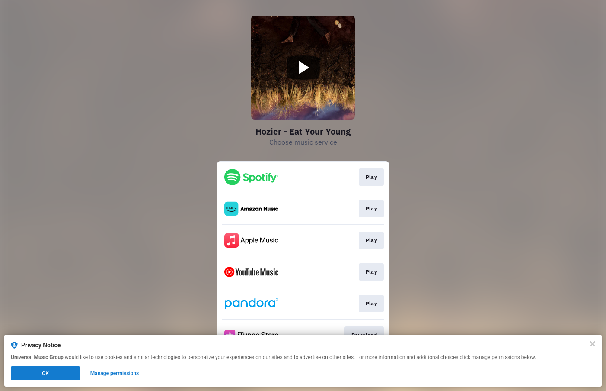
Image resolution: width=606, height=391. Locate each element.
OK (45, 373)
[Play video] (303, 67)
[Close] (593, 344)
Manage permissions (114, 373)
